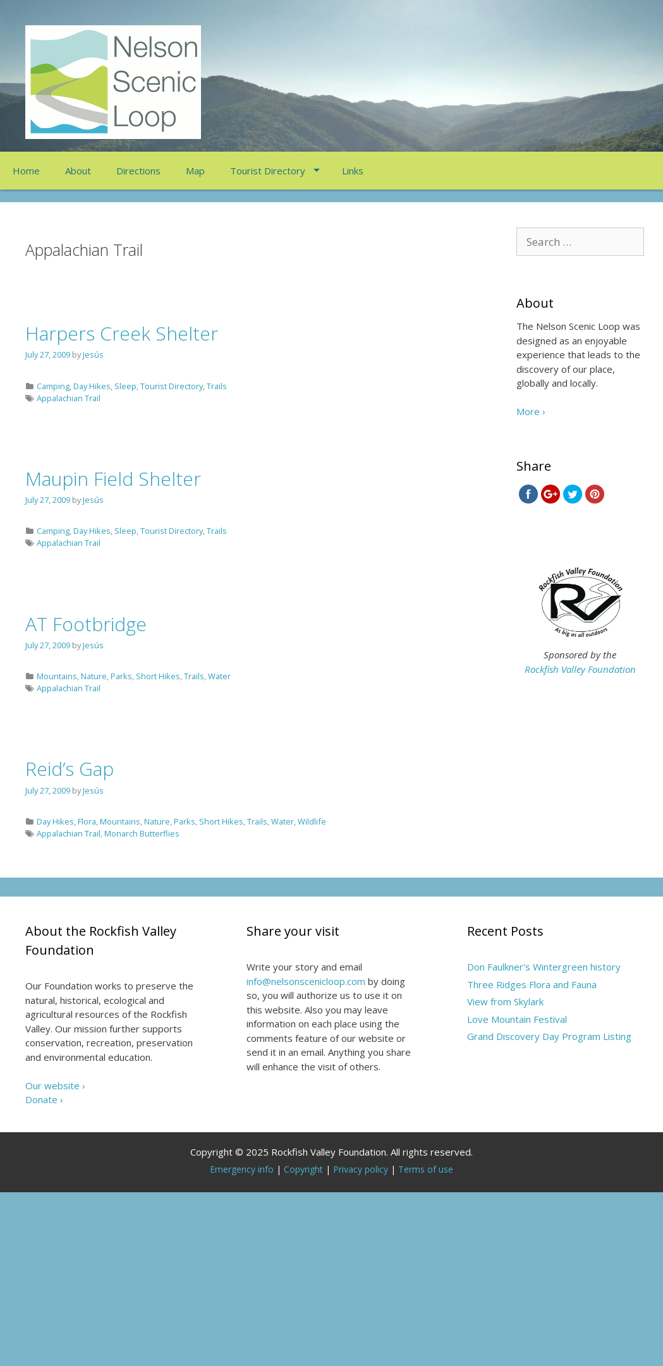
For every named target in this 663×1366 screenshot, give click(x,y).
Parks (121, 676)
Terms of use (425, 1169)
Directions (138, 170)
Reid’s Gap (69, 769)
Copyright (303, 1169)
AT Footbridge (86, 624)
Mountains (57, 676)
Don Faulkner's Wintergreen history (544, 966)
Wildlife (312, 821)
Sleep (125, 386)
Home (26, 170)
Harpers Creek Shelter (121, 333)
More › (530, 411)
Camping (53, 386)
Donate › (44, 1099)
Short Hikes (158, 676)
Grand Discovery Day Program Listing (549, 1036)
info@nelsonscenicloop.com (305, 981)
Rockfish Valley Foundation (580, 669)
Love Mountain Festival (517, 1019)
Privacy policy (360, 1169)
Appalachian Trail (68, 398)
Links (352, 170)
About (78, 170)
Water (219, 676)
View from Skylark (505, 1001)
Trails (217, 386)
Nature (94, 676)
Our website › (55, 1085)
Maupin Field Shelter (113, 479)
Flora (87, 821)
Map (195, 170)
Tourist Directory (267, 170)
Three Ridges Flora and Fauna (532, 984)
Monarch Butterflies (141, 833)
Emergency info (242, 1169)
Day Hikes (92, 386)
